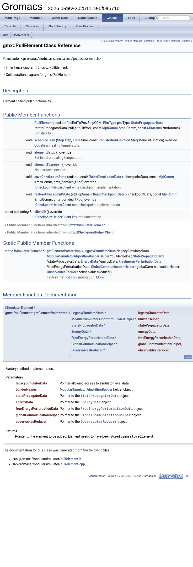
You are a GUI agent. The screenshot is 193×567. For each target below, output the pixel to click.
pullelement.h (71, 457)
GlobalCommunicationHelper (112, 266)
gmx (5, 34)
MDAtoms (154, 128)
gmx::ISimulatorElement (87, 225)
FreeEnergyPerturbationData (140, 261)
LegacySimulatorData (99, 251)
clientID (40, 211)
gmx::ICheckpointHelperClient (91, 232)
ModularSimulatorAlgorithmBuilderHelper (78, 256)
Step (60, 140)
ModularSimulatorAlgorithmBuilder (86, 389)
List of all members (112, 41)
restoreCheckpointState (52, 194)
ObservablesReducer (62, 272)
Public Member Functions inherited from (54, 225)
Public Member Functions (139, 41)
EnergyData (89, 261)
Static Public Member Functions (174, 41)
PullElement (21, 34)
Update (39, 145)
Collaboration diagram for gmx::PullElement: (37, 74)
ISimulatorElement (28, 251)
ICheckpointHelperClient (52, 187)
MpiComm (110, 128)
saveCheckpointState (50, 176)
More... (101, 277)
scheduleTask (44, 140)
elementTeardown (47, 164)
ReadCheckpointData (108, 194)
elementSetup (44, 152)
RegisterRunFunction (114, 140)
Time (76, 140)
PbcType (109, 122)
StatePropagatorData (147, 122)
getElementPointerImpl (64, 251)
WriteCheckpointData (105, 176)
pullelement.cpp (73, 462)
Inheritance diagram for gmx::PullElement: (35, 67)
